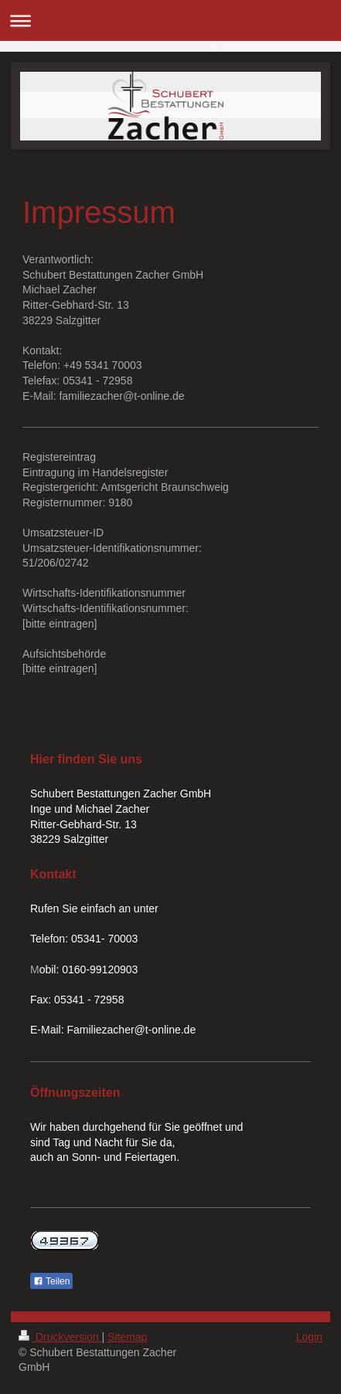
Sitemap (127, 1337)
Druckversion (60, 1337)
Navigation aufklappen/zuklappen (170, 20)
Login (309, 1337)
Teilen (51, 1281)
